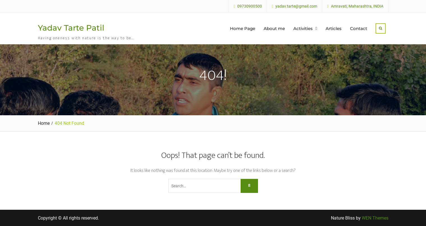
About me (274, 28)
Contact (358, 28)
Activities (303, 28)
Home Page (242, 28)
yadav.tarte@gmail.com (296, 6)
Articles (334, 28)
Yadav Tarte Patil (71, 28)
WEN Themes (375, 218)
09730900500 (249, 6)
